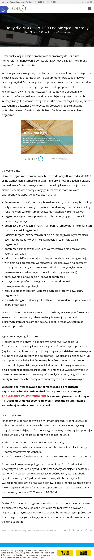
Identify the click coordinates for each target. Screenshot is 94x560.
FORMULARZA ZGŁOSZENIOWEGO (24, 396)
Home (26, 32)
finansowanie (15, 530)
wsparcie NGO (49, 530)
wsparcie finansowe (32, 530)
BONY (4, 530)
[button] (3, 9)
